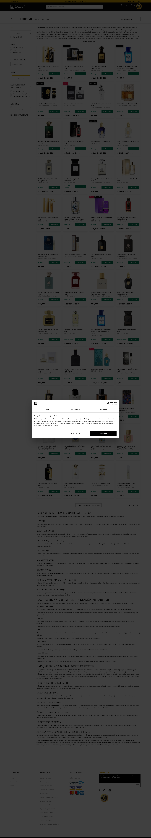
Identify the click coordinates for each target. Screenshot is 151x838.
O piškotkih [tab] (104, 409)
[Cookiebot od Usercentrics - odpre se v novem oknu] (108, 403)
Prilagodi (75, 433)
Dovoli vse (103, 433)
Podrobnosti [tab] (75, 409)
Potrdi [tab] (46, 409)
